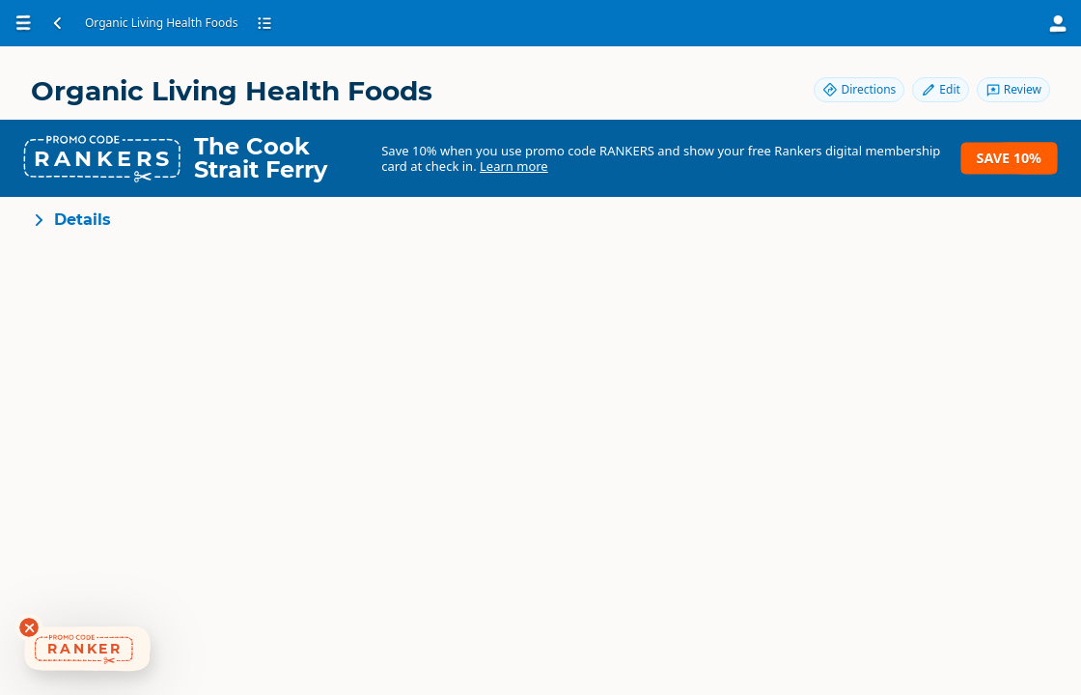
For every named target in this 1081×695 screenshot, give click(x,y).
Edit (940, 89)
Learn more (514, 166)
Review (1013, 89)
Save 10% (1009, 158)
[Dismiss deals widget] (29, 627)
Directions (859, 89)
